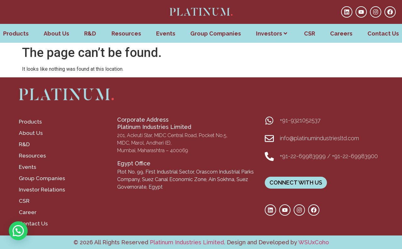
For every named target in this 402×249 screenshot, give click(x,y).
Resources (126, 33)
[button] (19, 230)
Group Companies (215, 33)
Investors (271, 33)
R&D (90, 33)
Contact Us (383, 33)
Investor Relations (42, 189)
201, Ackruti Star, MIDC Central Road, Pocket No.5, (172, 135)
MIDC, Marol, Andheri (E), (144, 143)
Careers (341, 33)
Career (27, 212)
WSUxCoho (313, 242)
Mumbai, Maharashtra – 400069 (152, 150)
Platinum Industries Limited (186, 242)
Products (16, 33)
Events (165, 33)
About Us (56, 33)
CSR (309, 33)
